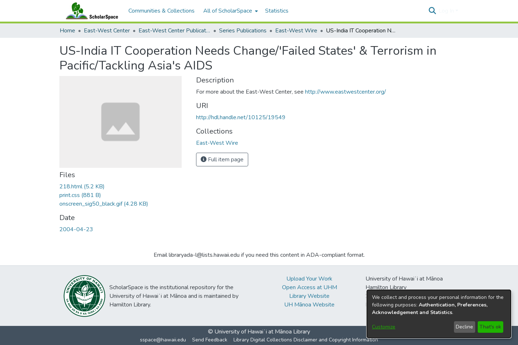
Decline (464, 326)
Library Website (309, 296)
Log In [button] (447, 11)
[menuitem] (230, 11)
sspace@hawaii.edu (163, 339)
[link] (82, 187)
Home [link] (67, 31)
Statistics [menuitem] (276, 11)
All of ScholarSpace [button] (227, 11)
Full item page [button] (222, 159)
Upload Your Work (309, 279)
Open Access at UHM (309, 287)
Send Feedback (209, 339)
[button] (432, 10)
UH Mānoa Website (309, 305)
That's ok (490, 326)
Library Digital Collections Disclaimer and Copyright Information (305, 339)
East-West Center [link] (107, 31)
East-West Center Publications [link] (174, 31)
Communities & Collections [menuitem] (161, 11)
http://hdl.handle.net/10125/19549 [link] (241, 117)
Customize (383, 326)
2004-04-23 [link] (76, 229)
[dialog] (439, 314)
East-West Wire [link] (296, 31)
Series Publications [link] (243, 31)
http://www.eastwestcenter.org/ (345, 92)
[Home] (90, 11)
